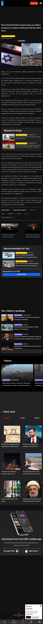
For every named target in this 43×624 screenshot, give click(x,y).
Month (37, 418)
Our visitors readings (13, 311)
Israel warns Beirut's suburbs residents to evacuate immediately (27, 318)
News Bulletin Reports (21, 134)
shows (31, 621)
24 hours (7, 418)
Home (4, 621)
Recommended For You (16, 249)
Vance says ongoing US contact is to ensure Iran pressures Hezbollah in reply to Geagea (32, 446)
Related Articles (13, 130)
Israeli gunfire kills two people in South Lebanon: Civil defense (26, 328)
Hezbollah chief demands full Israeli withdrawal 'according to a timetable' (32, 500)
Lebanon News (18, 315)
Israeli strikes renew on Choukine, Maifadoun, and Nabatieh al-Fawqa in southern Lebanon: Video (16, 385)
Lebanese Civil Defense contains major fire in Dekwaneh (27, 347)
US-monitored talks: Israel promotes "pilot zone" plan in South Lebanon (27, 264)
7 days (22, 418)
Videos (7, 361)
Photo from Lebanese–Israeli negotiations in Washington (10, 445)
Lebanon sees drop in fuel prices (9, 500)
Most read (9, 412)
